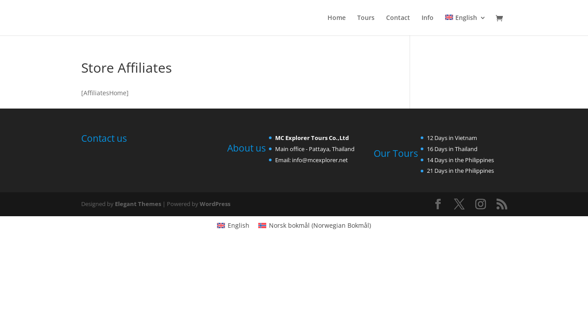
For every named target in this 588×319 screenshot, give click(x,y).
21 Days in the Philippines (460, 171)
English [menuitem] (238, 225)
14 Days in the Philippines (460, 160)
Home (337, 18)
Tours (366, 18)
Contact (398, 18)
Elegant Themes (138, 204)
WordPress (215, 204)
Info (428, 18)
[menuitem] (465, 25)
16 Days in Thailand (452, 149)
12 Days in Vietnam (452, 138)
